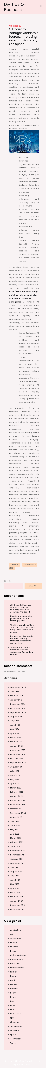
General (14, 988)
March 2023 (15, 788)
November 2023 (17, 754)
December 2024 (17, 704)
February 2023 (16, 792)
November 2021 (17, 855)
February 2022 (16, 842)
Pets (12, 1009)
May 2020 (14, 884)
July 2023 (14, 771)
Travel (13, 1043)
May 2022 (14, 830)
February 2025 (16, 695)
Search (7, 581)
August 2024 (16, 716)
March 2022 (15, 838)
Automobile (15, 938)
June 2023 (15, 775)
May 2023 (14, 779)
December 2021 (17, 850)
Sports (13, 1034)
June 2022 (15, 825)
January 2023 (16, 796)
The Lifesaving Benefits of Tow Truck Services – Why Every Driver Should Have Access (22, 628)
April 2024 (15, 733)
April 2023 (14, 783)
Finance (14, 976)
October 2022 (16, 809)
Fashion (13, 972)
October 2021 (16, 859)
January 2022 (16, 846)
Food (12, 980)
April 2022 (14, 834)
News (12, 1005)
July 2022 (14, 821)
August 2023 (16, 767)
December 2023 (17, 750)
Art (11, 934)
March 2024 (15, 737)
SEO (12, 1018)
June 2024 (15, 725)
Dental (13, 951)
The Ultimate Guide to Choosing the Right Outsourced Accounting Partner (21, 651)
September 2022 (18, 813)
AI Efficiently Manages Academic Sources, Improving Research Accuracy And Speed (23, 36)
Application (15, 930)
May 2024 (14, 729)
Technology (15, 26)
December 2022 (17, 800)
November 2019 (17, 909)
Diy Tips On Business (15, 7)
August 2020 (16, 871)
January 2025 (16, 700)
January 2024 (16, 746)
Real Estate (15, 1014)
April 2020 (14, 888)
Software (14, 1030)
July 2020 (14, 875)
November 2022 (17, 804)
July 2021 (14, 867)
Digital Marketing (18, 955)
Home (13, 997)
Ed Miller (15, 564)
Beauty (13, 942)
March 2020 (15, 892)
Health (13, 993)
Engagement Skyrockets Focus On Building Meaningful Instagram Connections (21, 639)
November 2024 (17, 708)
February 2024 (17, 742)
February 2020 (17, 896)
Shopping (14, 1022)
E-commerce (16, 959)
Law (12, 1001)
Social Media (16, 1026)
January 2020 (16, 901)
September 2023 (18, 762)
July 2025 (14, 691)
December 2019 (17, 905)
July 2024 (14, 721)
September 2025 (18, 687)
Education (15, 963)
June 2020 (15, 880)
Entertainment (17, 967)
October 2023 (16, 758)
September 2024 (18, 712)
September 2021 (17, 863)
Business (14, 947)
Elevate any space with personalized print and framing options (21, 618)
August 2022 (16, 817)
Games (13, 984)
